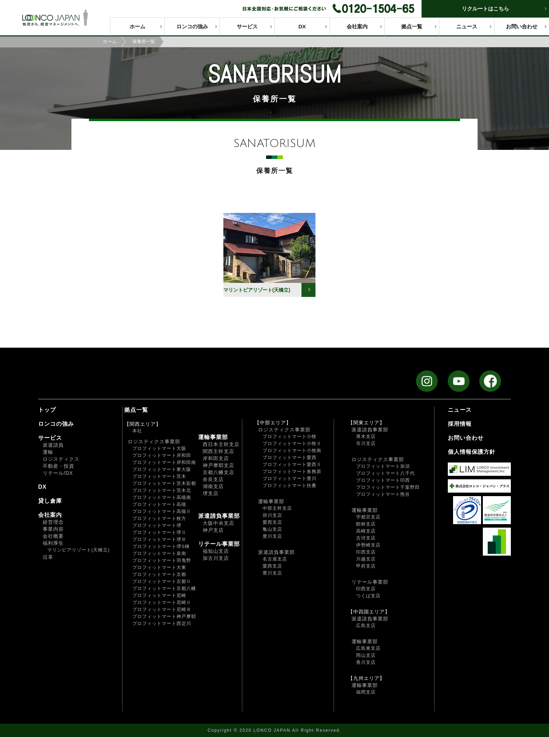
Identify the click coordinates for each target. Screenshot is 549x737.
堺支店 (210, 493)
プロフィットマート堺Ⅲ (159, 539)
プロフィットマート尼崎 (159, 595)
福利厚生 (53, 543)
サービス (247, 26)
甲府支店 (366, 566)
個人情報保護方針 (471, 452)
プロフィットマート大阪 (159, 448)
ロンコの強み (192, 26)
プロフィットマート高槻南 (161, 497)
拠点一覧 (411, 26)
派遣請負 (53, 445)
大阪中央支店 (218, 523)
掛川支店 (272, 515)
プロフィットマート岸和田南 (164, 462)
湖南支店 (213, 486)
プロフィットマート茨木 (159, 476)
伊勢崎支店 (368, 545)
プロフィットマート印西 (383, 480)
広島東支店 (368, 648)
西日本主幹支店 (221, 444)
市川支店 (366, 443)
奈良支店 (213, 479)
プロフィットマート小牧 (290, 436)
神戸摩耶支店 (218, 465)
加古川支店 (216, 558)
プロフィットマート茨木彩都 (164, 483)
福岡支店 (366, 692)
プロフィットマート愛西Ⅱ (292, 464)
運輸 (48, 452)
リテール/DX (58, 473)
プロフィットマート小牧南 (292, 450)
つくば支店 (368, 595)
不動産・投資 (58, 466)
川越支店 (366, 559)
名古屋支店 (275, 559)
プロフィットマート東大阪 (161, 469)
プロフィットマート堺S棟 (161, 546)
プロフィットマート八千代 (385, 473)
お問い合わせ (521, 26)
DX (302, 26)
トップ (47, 410)
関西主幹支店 (218, 451)
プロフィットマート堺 (156, 525)
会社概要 (53, 536)
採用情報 (460, 424)
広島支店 (366, 625)
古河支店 (366, 538)
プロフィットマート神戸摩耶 (164, 616)
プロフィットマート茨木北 (161, 490)
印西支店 (366, 552)
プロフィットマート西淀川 (161, 623)
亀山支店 (272, 529)
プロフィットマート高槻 (159, 504)
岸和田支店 (216, 458)
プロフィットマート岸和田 (161, 455)
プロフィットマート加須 (383, 466)
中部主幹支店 (277, 508)
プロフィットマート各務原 (292, 471)
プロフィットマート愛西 (290, 457)
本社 (137, 430)
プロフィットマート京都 (159, 574)
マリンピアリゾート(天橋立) (78, 549)
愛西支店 (272, 522)
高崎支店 (366, 531)
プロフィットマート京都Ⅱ (161, 581)
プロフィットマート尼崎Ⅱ (161, 602)
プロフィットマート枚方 (159, 518)
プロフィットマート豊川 (290, 478)
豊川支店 (272, 536)
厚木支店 (366, 436)
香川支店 (366, 662)
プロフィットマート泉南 (159, 553)
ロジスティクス (61, 459)
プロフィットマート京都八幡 (164, 588)
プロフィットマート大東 (159, 567)
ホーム (137, 26)
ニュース (466, 26)
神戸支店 (213, 530)
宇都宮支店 (368, 517)
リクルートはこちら (485, 9)
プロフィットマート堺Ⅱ (159, 532)
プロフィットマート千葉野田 (388, 487)
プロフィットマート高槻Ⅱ (161, 511)
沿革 (48, 557)
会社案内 (357, 26)
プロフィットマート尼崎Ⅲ (161, 609)
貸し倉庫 (50, 501)
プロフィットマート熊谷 (383, 494)
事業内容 (53, 529)
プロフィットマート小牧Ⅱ (292, 443)
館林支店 (366, 524)
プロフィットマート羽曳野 (161, 560)
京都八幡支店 (218, 472)
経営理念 (53, 522)
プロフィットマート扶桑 (290, 485)
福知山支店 (216, 551)
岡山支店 (366, 655)
